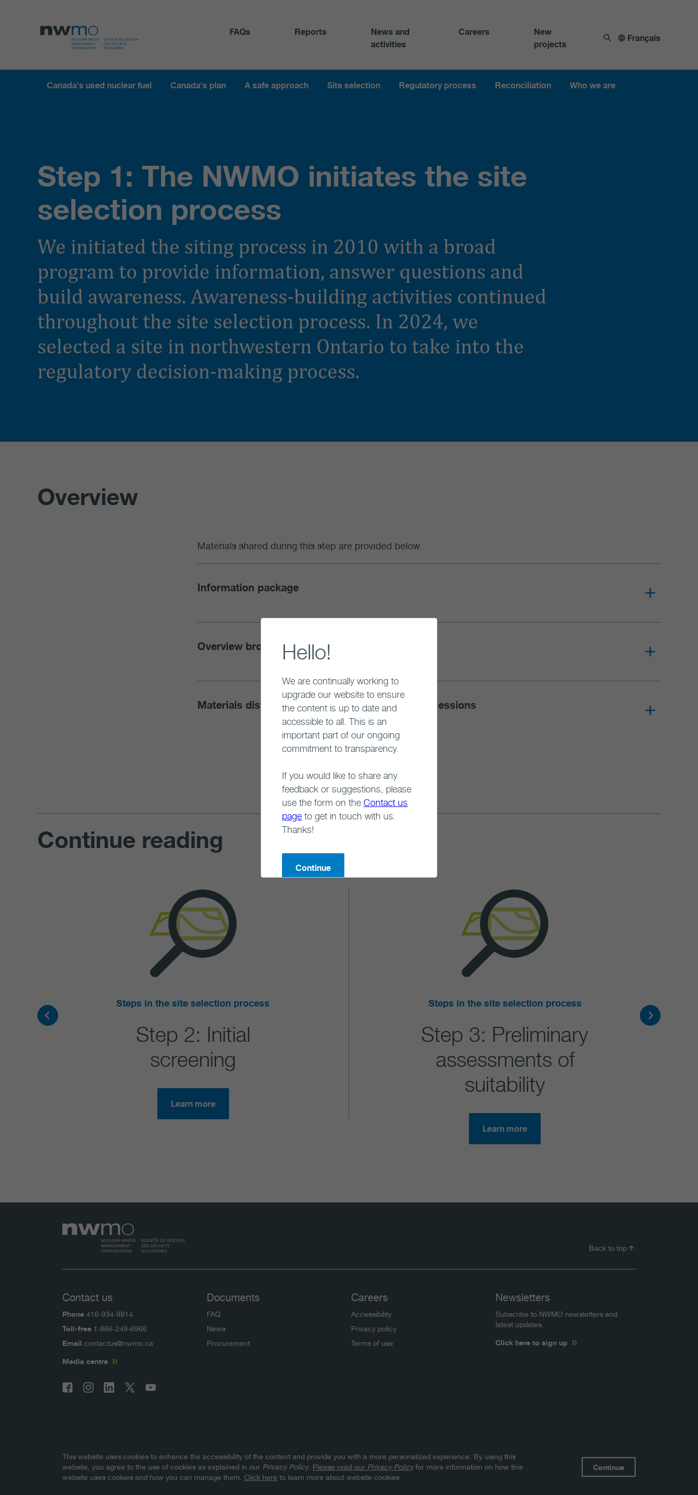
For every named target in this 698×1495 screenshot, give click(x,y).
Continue (271, 814)
